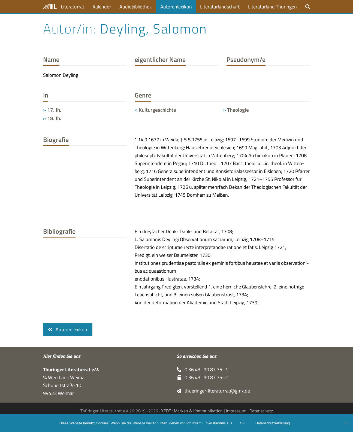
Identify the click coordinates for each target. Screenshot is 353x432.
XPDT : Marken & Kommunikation (192, 410)
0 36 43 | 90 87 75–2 (202, 377)
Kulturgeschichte (157, 110)
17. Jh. (54, 110)
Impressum (236, 410)
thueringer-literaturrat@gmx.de (213, 390)
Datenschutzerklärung (272, 423)
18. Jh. (54, 118)
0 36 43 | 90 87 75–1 (202, 369)
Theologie (238, 110)
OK (242, 423)
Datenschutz (261, 410)
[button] (307, 6)
